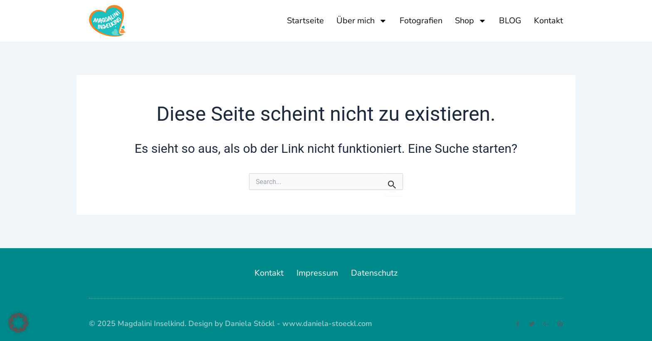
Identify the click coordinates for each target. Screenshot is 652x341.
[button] (18, 322)
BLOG (510, 20)
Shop (471, 20)
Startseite (305, 20)
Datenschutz (374, 273)
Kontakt (548, 20)
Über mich (361, 20)
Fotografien (421, 20)
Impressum (317, 273)
